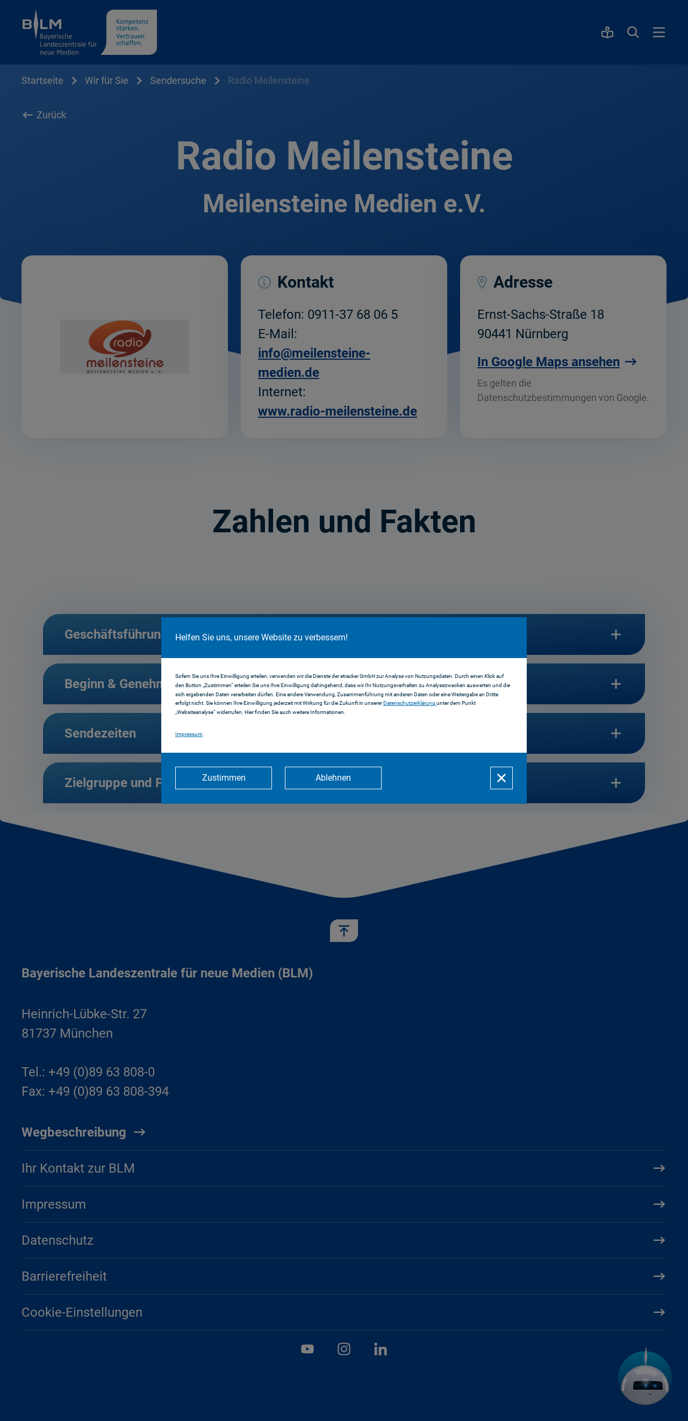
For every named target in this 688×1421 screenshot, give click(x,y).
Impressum (189, 734)
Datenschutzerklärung (409, 703)
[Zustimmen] (223, 778)
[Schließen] (501, 778)
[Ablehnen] (333, 778)
